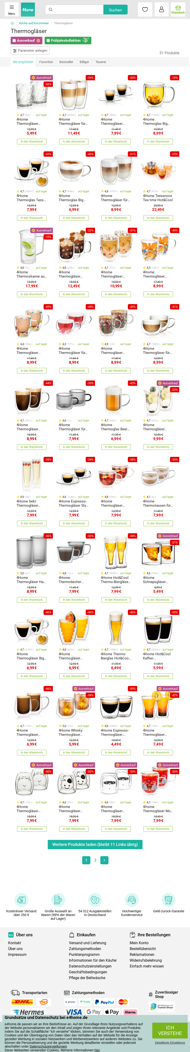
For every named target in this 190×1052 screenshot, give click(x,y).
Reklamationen (142, 954)
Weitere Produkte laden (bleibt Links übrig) (95, 844)
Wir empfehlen (23, 62)
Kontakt (14, 943)
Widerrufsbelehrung (146, 960)
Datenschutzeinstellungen (48, 1046)
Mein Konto (139, 943)
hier (97, 1050)
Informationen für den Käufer (93, 960)
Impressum (17, 954)
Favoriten (46, 62)
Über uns (15, 948)
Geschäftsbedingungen (88, 972)
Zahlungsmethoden (85, 948)
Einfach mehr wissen (147, 966)
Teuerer (100, 62)
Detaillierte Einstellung (170, 1042)
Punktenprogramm (84, 954)
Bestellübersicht (143, 948)
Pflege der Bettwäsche (87, 978)
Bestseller (66, 62)
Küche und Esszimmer (34, 23)
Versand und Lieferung (87, 943)
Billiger (84, 62)
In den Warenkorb (32, 141)
